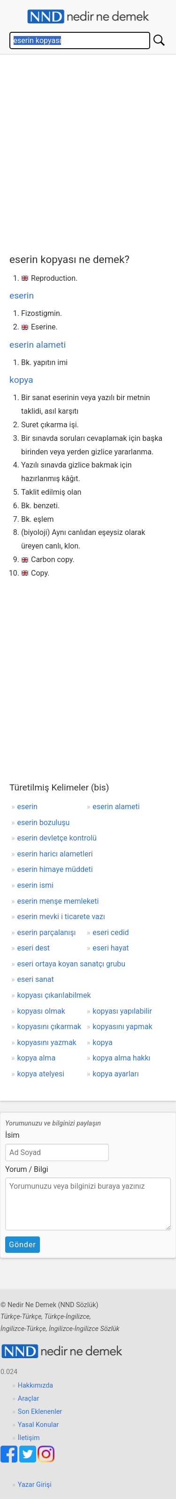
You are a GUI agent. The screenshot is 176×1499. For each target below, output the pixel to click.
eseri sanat (35, 979)
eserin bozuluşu (43, 822)
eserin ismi (35, 885)
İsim (12, 1135)
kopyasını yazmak (47, 1042)
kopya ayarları (115, 1073)
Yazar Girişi (35, 1485)
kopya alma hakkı (121, 1057)
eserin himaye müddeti (55, 869)
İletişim (29, 1438)
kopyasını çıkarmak (49, 1026)
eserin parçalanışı (46, 932)
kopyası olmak (41, 1011)
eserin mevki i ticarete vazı (61, 916)
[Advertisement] (88, 152)
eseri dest (33, 947)
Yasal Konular (38, 1425)
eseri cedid (110, 932)
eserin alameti (37, 344)
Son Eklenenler (40, 1412)
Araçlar (28, 1399)
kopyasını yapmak (122, 1026)
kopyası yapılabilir (122, 1011)
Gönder (22, 1244)
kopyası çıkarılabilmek (54, 995)
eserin (21, 295)
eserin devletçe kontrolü (57, 838)
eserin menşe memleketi (58, 901)
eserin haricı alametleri (55, 853)
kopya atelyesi (41, 1073)
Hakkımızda (35, 1385)
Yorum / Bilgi (26, 1169)
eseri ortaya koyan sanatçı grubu (71, 963)
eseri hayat (110, 947)
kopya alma (36, 1057)
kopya (21, 379)
